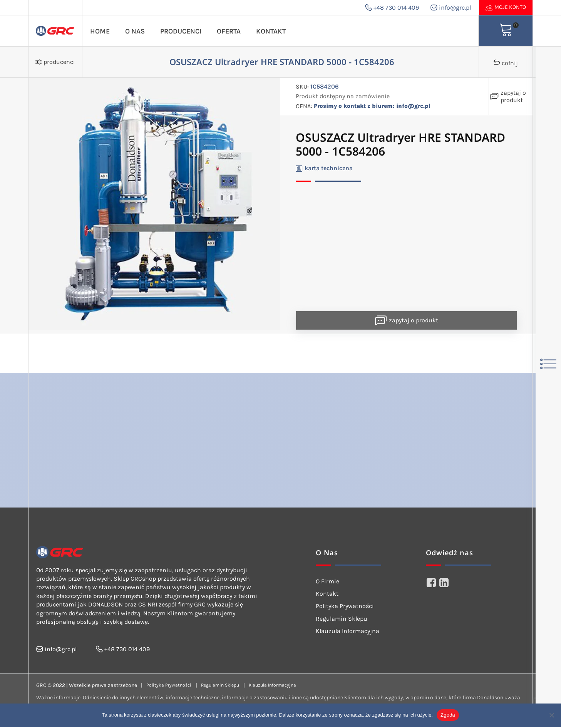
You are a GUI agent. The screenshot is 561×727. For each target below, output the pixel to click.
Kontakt (271, 31)
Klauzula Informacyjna (347, 631)
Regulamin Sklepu (341, 618)
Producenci (180, 31)
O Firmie (327, 581)
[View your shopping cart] (506, 30)
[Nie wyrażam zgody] (551, 715)
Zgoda (447, 715)
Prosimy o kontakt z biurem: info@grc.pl (375, 106)
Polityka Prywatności (345, 606)
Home (100, 31)
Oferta (229, 31)
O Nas (135, 31)
